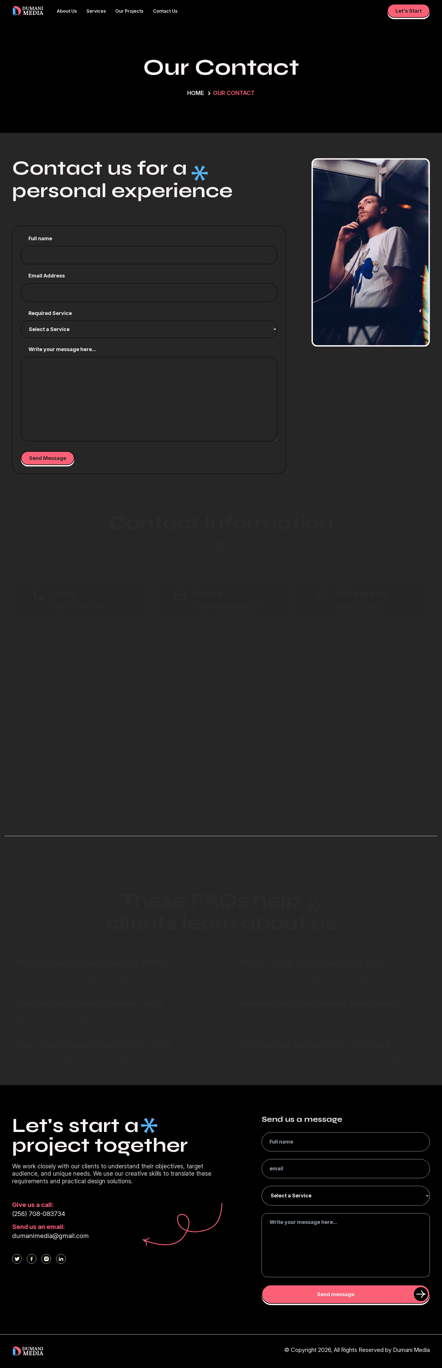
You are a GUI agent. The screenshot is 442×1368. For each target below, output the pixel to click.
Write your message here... (62, 349)
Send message (372, 1294)
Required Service (50, 313)
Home (195, 92)
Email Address (46, 276)
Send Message (47, 458)
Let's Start (408, 11)
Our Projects (129, 11)
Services (96, 11)
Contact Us (165, 11)
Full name (40, 238)
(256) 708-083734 (38, 1213)
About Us (67, 11)
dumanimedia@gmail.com (50, 1235)
